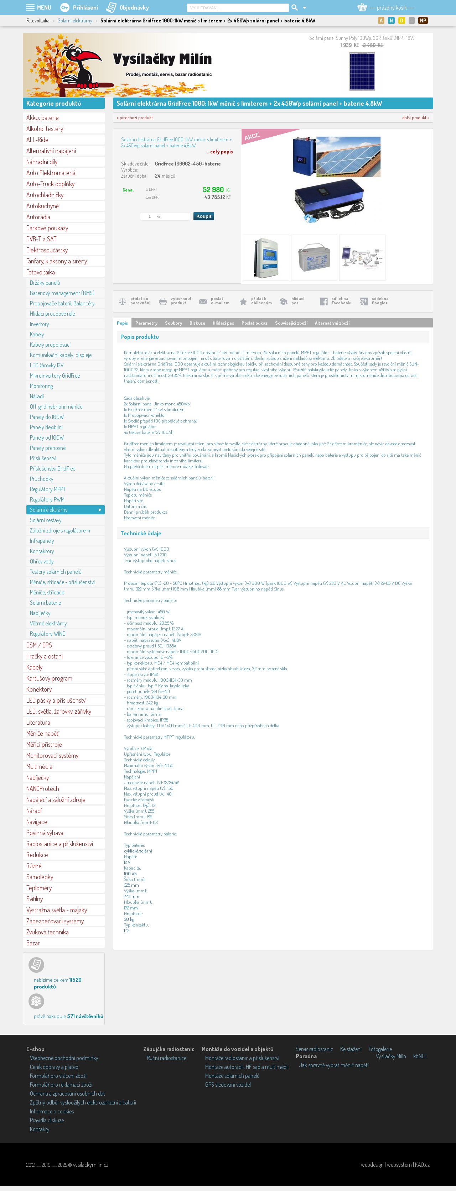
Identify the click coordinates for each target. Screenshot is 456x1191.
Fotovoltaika (40, 272)
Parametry (146, 323)
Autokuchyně (42, 206)
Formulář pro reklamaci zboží (61, 1084)
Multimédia (39, 766)
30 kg (129, 919)
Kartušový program (49, 678)
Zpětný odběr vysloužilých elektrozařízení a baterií (83, 1102)
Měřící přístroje (44, 744)
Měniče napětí (42, 733)
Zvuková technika (47, 932)
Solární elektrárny (75, 20)
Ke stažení (351, 1049)
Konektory (39, 689)
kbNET (420, 1056)
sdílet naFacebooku (342, 300)
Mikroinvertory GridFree (55, 375)
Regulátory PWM (47, 499)
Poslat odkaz (255, 323)
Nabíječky (40, 613)
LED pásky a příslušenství (56, 700)
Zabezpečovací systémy (55, 921)
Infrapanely (42, 540)
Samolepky (39, 877)
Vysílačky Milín (391, 1056)
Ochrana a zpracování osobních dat (67, 1093)
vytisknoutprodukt (181, 300)
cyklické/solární (138, 851)
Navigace (36, 821)
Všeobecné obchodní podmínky (64, 1057)
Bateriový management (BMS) (62, 293)
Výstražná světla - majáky (56, 910)
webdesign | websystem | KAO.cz (395, 1164)
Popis (122, 323)
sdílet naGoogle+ (380, 300)
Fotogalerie (380, 1049)
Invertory (39, 323)
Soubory (173, 323)
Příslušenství (43, 458)
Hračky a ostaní (44, 656)
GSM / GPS (39, 645)
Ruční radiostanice (166, 1057)
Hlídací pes (223, 323)
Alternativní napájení (51, 150)
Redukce (37, 855)
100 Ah (130, 873)
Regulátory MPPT (48, 489)
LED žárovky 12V (46, 365)
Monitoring (41, 385)
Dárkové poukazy (47, 228)
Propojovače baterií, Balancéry (62, 303)
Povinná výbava (44, 832)
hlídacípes (297, 300)
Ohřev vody (42, 561)
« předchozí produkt (135, 117)
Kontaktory (42, 551)
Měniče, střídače (47, 592)
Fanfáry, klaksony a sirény (56, 261)
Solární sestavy (46, 520)
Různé (34, 866)
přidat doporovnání (140, 300)
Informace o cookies (52, 1111)
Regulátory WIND (48, 633)
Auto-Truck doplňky (50, 184)
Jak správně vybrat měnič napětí (334, 1065)
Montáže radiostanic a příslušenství (242, 1057)
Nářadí (37, 396)
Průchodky (41, 478)
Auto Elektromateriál (51, 173)
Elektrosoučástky (47, 250)
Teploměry (39, 888)
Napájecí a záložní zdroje (56, 799)
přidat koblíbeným (261, 300)
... (220, 151)
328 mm (131, 885)
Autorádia (38, 217)
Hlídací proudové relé (52, 313)
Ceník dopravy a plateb (54, 1066)
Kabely (37, 334)
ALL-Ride (37, 139)
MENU (44, 7)
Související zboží (291, 323)
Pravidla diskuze (47, 1120)
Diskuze (197, 323)
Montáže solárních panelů (232, 1075)
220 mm (131, 896)
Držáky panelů (45, 282)
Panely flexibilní (46, 427)
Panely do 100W (47, 416)
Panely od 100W (47, 437)
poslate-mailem (220, 300)
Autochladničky (44, 195)
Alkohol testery (44, 128)
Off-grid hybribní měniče (56, 406)
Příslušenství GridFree (52, 468)
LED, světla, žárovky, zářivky (58, 711)
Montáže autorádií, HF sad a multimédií (247, 1066)
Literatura (38, 722)
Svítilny (34, 899)
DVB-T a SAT (41, 239)
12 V (127, 862)
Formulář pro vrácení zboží (58, 1075)
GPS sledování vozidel (228, 1084)
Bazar (33, 943)
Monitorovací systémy (52, 755)
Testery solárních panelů (56, 571)
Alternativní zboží (332, 323)
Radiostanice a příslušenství (59, 844)
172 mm (131, 908)
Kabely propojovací (50, 344)
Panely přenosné (48, 447)
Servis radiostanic (314, 1049)
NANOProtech (42, 788)
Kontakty (40, 1129)
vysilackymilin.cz (90, 1164)
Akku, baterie (42, 117)
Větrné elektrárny (48, 623)
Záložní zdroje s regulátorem (60, 530)
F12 (126, 930)
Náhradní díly (41, 162)
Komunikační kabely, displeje (61, 354)
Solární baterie (45, 602)
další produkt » (416, 117)
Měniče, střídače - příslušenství (62, 582)
